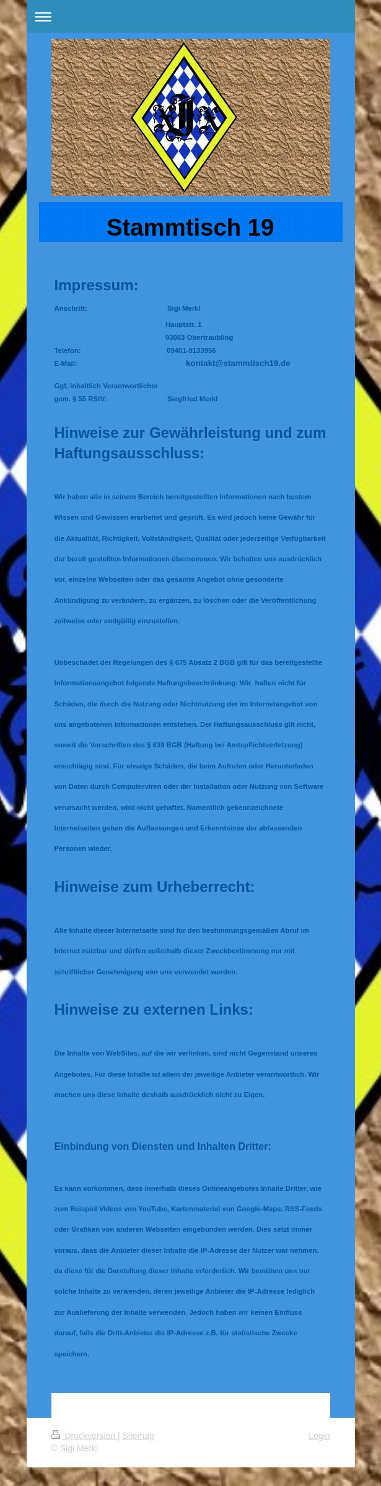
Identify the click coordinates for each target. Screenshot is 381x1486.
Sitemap (138, 1436)
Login (319, 1436)
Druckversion (84, 1436)
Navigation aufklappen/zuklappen (191, 16)
